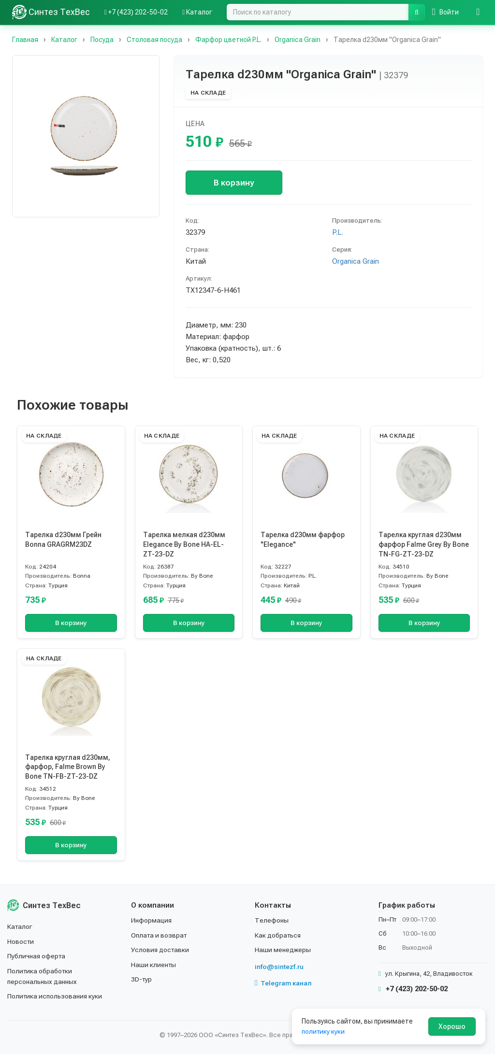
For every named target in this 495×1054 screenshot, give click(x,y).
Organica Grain (355, 261)
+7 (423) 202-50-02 (413, 988)
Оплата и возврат (160, 935)
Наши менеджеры (283, 950)
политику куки (324, 1031)
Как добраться (278, 935)
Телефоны (272, 920)
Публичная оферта (37, 956)
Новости (21, 941)
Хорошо (452, 1026)
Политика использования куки (55, 996)
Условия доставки (160, 950)
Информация (152, 920)
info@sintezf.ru (279, 966)
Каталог (20, 926)
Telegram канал (283, 983)
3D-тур (142, 979)
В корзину (234, 182)
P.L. (337, 232)
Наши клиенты (154, 965)
